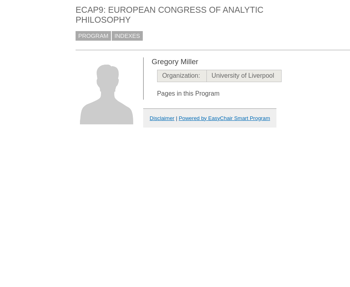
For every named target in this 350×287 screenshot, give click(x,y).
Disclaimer (162, 118)
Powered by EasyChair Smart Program (224, 118)
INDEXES (127, 36)
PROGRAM (93, 36)
